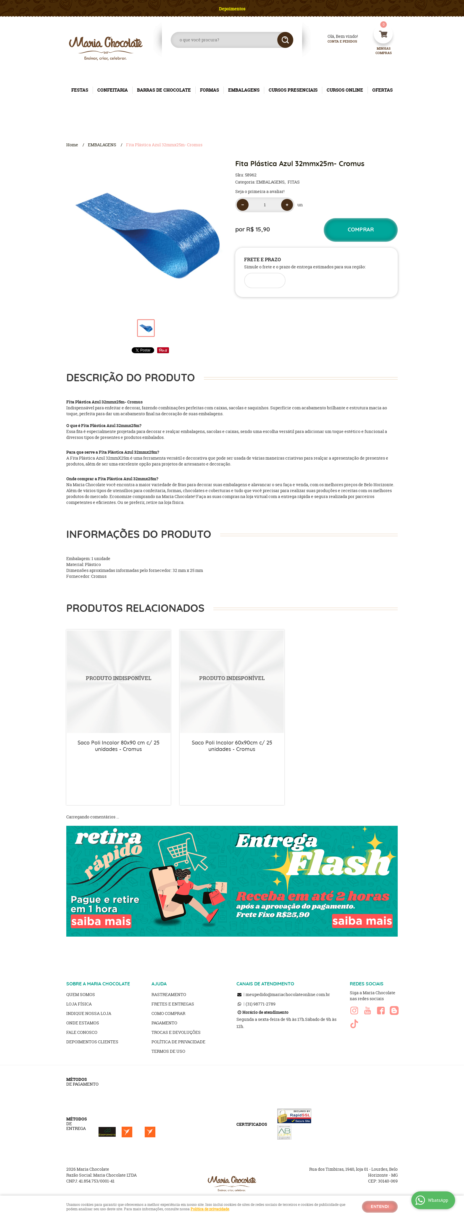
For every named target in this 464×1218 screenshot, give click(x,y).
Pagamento (164, 1023)
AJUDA (159, 984)
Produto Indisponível (118, 682)
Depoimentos (232, 9)
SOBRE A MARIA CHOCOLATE (98, 984)
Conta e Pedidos (337, 41)
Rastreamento (169, 994)
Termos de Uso (168, 1051)
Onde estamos (82, 1023)
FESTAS (79, 90)
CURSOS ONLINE (345, 90)
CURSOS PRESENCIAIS (293, 90)
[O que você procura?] (285, 40)
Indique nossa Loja (88, 1013)
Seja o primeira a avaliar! (259, 191)
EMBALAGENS (244, 90)
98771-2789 (261, 1004)
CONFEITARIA (112, 90)
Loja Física (79, 1004)
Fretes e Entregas (173, 1004)
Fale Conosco (81, 1032)
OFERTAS (382, 90)
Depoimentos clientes (92, 1042)
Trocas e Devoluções (176, 1032)
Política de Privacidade (178, 1042)
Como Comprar (168, 1013)
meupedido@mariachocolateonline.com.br (288, 994)
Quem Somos (80, 994)
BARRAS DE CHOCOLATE (164, 90)
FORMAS (209, 90)
